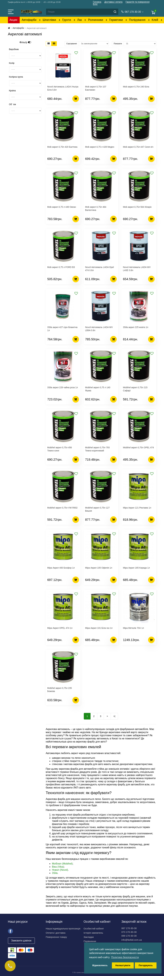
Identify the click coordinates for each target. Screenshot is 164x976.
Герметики (116, 19)
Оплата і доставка (55, 932)
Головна (97, 2)
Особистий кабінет (94, 928)
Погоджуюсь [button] (146, 965)
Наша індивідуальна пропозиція (63, 928)
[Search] (82, 12)
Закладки (89, 937)
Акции (13, 19)
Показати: (118, 44)
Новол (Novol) (60, 870)
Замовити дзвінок (21, 940)
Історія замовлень (93, 932)
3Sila (55, 873)
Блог (95, 4)
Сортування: (71, 44)
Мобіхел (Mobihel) (62, 863)
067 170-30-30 (129, 928)
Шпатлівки (49, 19)
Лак (79, 19)
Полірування (137, 19)
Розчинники (95, 19)
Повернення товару (56, 937)
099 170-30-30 (129, 935)
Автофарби (29, 19)
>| (114, 716)
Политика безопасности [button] (125, 957)
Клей (155, 19)
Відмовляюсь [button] (100, 965)
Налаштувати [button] (122, 965)
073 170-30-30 (129, 932)
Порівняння (90, 941)
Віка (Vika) (58, 866)
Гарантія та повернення (138, 2)
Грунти (66, 19)
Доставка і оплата (113, 2)
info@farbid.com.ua (131, 939)
